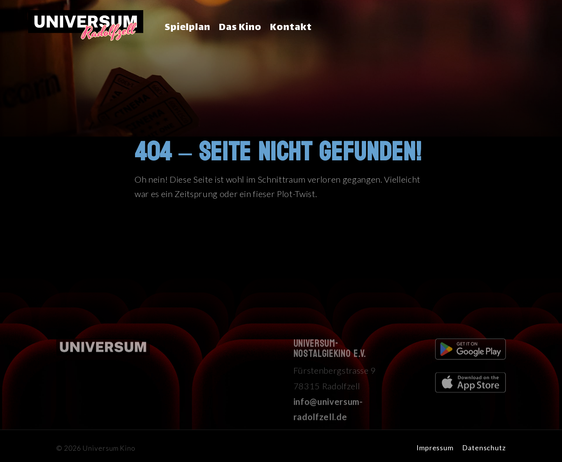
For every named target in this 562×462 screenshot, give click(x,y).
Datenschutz (484, 447)
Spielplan (187, 28)
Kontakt (291, 28)
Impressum (435, 447)
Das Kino (240, 28)
